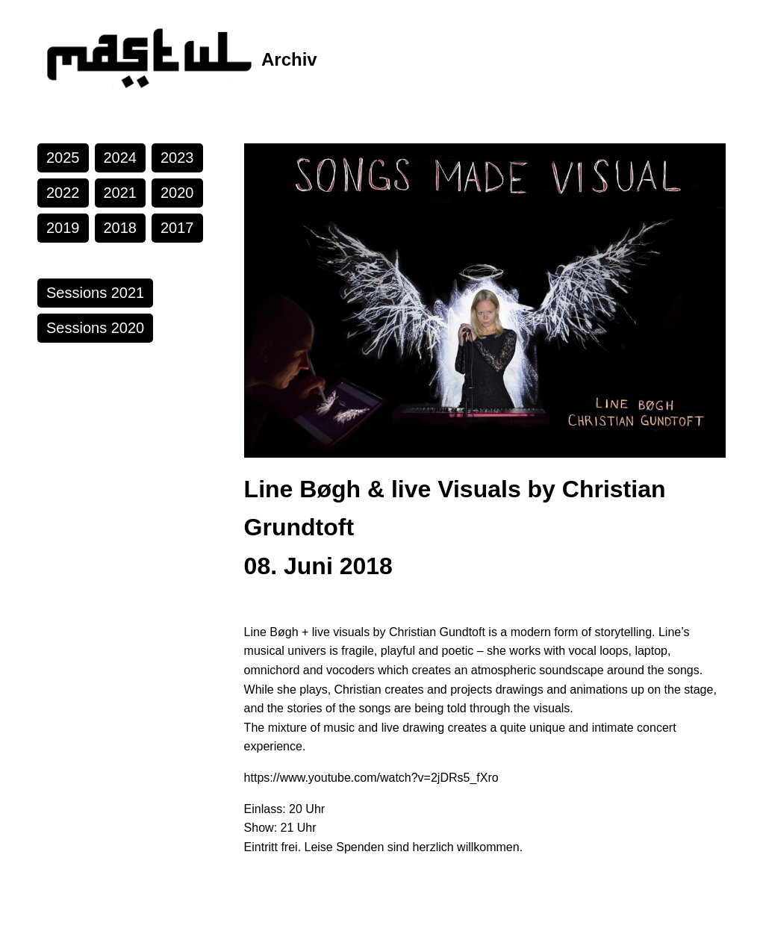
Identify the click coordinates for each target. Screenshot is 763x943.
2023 (177, 157)
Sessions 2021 (95, 292)
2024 (120, 157)
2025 (63, 157)
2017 (177, 228)
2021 (120, 192)
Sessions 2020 (95, 328)
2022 (63, 192)
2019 (63, 228)
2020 (177, 192)
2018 (120, 228)
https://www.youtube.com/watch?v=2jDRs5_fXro (371, 777)
